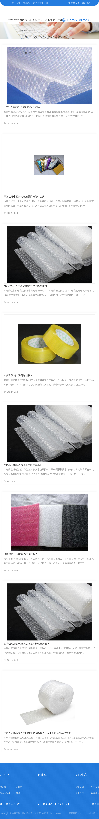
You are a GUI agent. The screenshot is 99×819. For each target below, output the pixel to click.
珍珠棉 (30, 23)
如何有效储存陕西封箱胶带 (18, 375)
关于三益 (54, 23)
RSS (80, 813)
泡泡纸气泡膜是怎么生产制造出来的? (24, 465)
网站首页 (22, 23)
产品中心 (40, 23)
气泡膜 (26, 23)
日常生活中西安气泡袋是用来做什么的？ (25, 196)
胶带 (18, 793)
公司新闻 (79, 787)
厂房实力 (45, 23)
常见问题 (79, 793)
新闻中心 (50, 23)
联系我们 (59, 23)
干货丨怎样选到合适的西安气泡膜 (22, 107)
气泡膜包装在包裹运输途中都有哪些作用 (25, 286)
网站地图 (73, 813)
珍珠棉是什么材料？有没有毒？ (20, 554)
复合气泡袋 (34, 23)
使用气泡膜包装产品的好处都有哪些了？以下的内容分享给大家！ (38, 733)
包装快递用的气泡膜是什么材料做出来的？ (26, 643)
